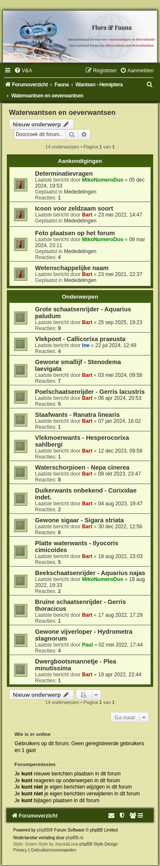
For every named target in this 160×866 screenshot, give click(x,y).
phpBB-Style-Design (98, 844)
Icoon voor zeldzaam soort (74, 208)
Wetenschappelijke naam (71, 268)
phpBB (43, 830)
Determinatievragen (64, 173)
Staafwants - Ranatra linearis (77, 414)
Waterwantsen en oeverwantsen (62, 112)
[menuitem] (23, 71)
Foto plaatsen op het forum (75, 233)
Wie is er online (33, 734)
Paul (87, 645)
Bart (87, 215)
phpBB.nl (74, 837)
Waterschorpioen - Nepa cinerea (82, 467)
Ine (85, 345)
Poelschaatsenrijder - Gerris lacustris (90, 391)
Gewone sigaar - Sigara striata (79, 520)
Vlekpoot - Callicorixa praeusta (80, 339)
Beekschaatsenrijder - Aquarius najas (90, 573)
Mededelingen (80, 192)
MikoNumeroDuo (102, 180)
